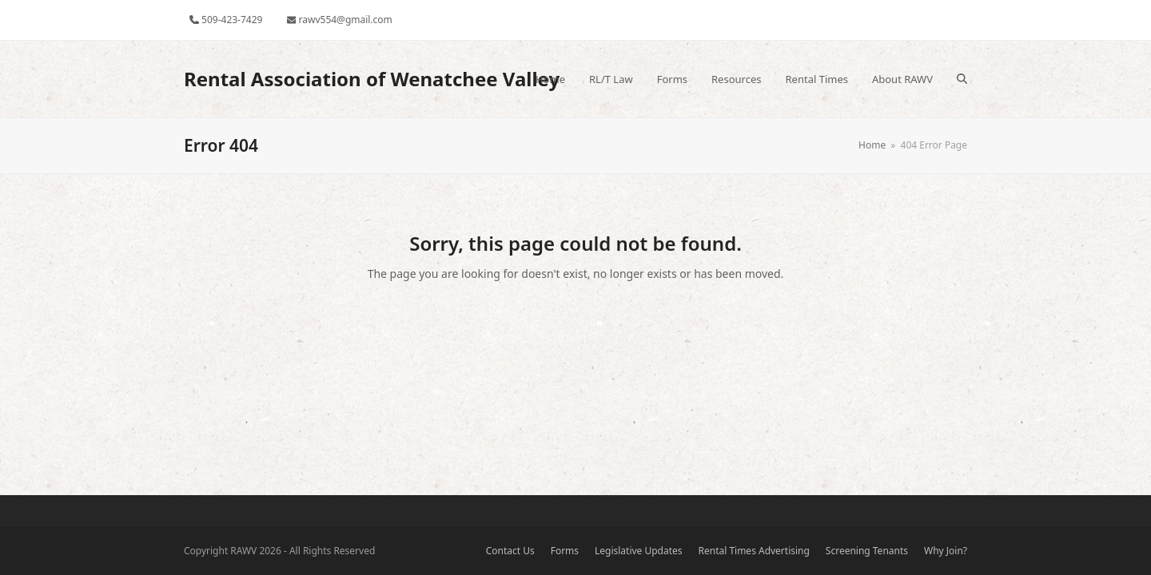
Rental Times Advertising (754, 550)
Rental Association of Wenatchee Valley (372, 78)
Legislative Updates (639, 550)
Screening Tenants (867, 550)
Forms (565, 550)
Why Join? (945, 550)
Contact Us (510, 550)
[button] (962, 79)
